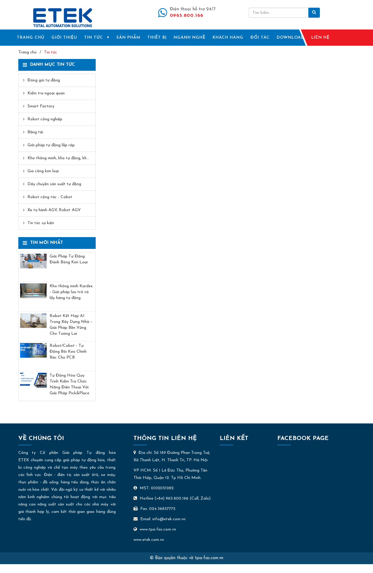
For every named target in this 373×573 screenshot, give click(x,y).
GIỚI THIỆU (64, 37)
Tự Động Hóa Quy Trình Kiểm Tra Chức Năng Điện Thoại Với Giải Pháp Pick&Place (69, 384)
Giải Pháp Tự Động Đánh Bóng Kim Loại (69, 259)
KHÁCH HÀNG (228, 37)
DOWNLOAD (290, 37)
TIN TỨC (96, 37)
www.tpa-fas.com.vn (154, 529)
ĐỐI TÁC (260, 37)
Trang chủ (27, 52)
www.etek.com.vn (148, 540)
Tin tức (50, 52)
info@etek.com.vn (168, 519)
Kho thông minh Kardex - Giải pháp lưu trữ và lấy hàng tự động (71, 292)
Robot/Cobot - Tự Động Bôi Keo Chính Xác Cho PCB (68, 352)
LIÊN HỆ (320, 37)
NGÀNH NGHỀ (190, 37)
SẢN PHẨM (128, 37)
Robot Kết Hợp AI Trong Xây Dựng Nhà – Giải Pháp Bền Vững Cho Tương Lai (71, 325)
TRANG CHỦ (30, 37)
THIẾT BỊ (157, 37)
